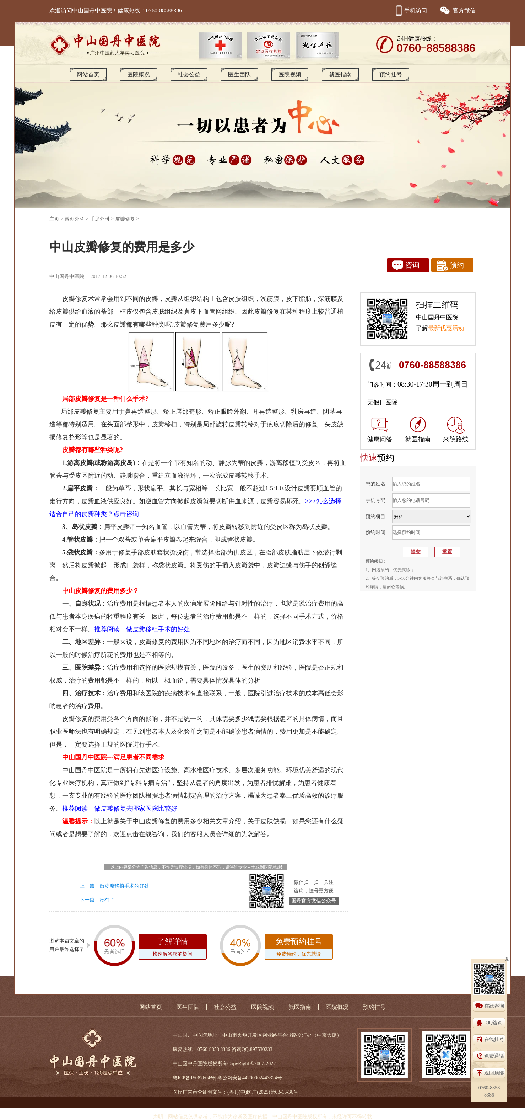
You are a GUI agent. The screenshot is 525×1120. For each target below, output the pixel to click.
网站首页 (88, 74)
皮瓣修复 (125, 219)
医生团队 (239, 74)
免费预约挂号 (298, 948)
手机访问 (410, 10)
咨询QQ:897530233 (252, 1049)
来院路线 (456, 430)
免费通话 (494, 1056)
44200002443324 (259, 1078)
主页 (54, 219)
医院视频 (289, 74)
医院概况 (138, 74)
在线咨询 (494, 1006)
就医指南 (340, 74)
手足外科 (100, 219)
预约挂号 (390, 74)
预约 (450, 265)
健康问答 (380, 430)
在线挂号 (494, 1039)
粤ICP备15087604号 (194, 1078)
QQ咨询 (494, 1022)
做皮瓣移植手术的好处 (124, 886)
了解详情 (172, 948)
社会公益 (189, 74)
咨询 (406, 265)
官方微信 (457, 10)
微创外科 (75, 219)
